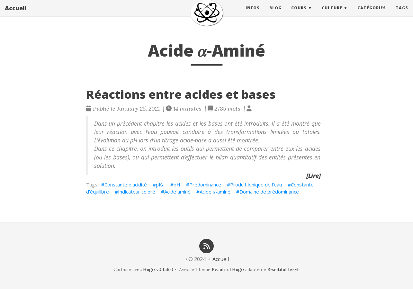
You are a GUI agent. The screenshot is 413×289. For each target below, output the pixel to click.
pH (177, 184)
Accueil (16, 14)
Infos (253, 14)
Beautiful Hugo (228, 269)
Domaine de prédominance (269, 191)
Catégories (371, 14)
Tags (402, 14)
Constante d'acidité (125, 184)
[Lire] (313, 175)
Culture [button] (332, 14)
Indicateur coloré (136, 191)
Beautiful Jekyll (283, 269)
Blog (275, 14)
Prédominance (205, 184)
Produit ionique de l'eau (256, 184)
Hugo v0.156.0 (158, 269)
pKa (160, 184)
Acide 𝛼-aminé (215, 191)
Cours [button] (299, 14)
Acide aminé (177, 191)
